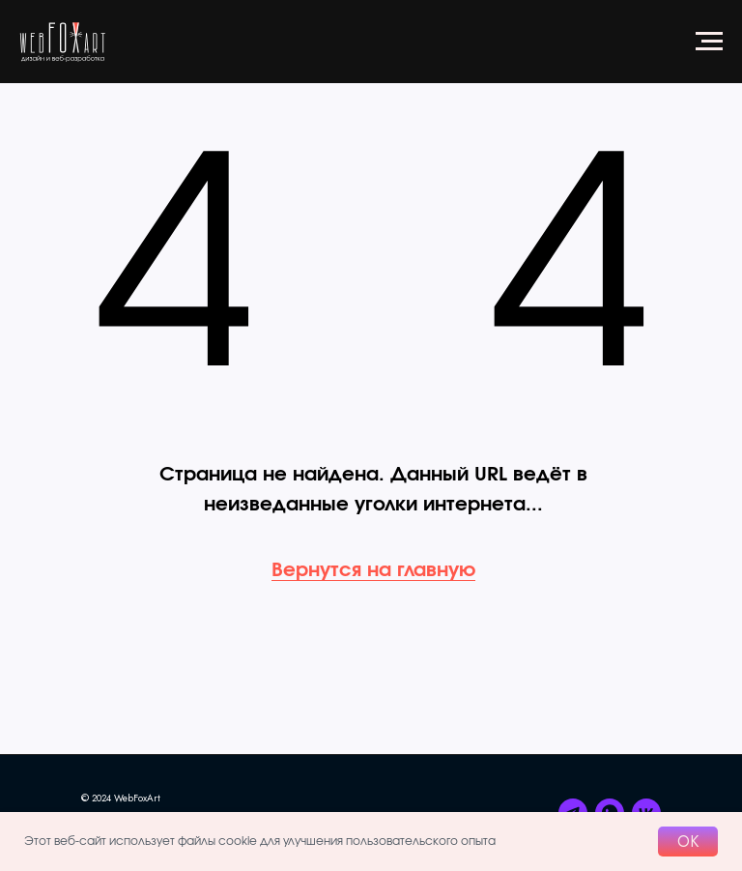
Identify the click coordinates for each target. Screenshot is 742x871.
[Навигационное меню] (709, 41)
